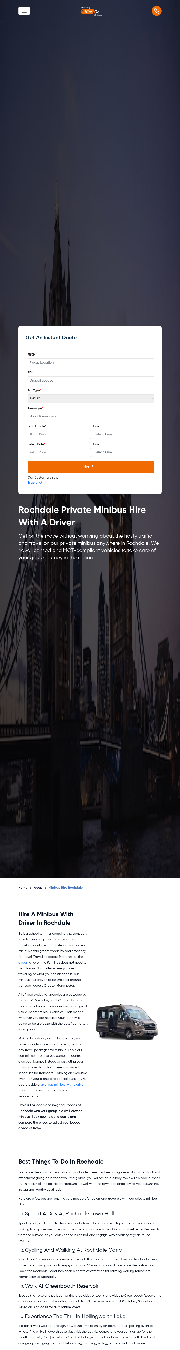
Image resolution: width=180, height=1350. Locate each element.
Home (22, 887)
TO (30, 372)
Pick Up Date (37, 426)
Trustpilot (35, 482)
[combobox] (59, 434)
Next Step (91, 466)
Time (96, 426)
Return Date (36, 444)
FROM (32, 354)
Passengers (35, 408)
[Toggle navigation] (24, 11)
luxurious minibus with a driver (62, 1084)
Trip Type (34, 390)
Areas (38, 887)
